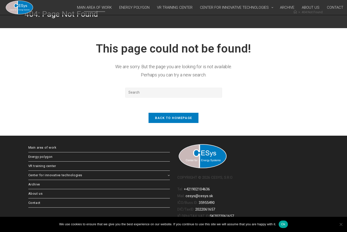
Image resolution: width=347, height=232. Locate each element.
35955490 (207, 202)
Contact (34, 203)
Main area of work (42, 147)
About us (35, 193)
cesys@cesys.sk (199, 196)
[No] (340, 224)
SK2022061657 (222, 216)
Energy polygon (40, 157)
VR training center (42, 166)
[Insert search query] (173, 93)
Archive (34, 184)
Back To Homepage (173, 118)
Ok (283, 224)
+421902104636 (197, 189)
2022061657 (205, 209)
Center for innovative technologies (99, 175)
